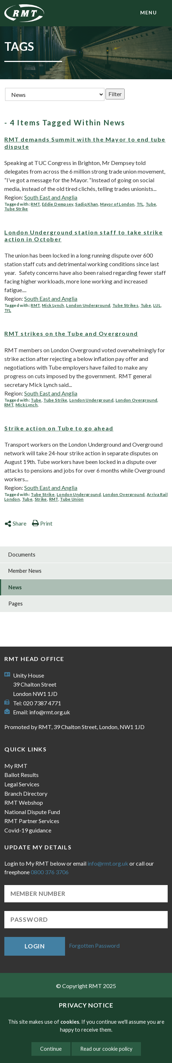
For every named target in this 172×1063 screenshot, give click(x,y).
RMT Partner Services (31, 820)
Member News (25, 571)
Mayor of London (117, 204)
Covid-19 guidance (27, 830)
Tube (151, 204)
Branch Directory (25, 793)
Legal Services (21, 784)
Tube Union (71, 499)
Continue (51, 1049)
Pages (15, 603)
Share (15, 523)
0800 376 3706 (50, 871)
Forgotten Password (94, 945)
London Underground (88, 305)
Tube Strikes (125, 305)
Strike (41, 499)
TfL (140, 204)
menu (148, 12)
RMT (35, 204)
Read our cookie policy (106, 1049)
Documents (21, 554)
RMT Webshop (23, 802)
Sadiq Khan (86, 204)
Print (42, 523)
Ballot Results (21, 774)
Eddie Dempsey (57, 204)
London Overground (137, 400)
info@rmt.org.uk (49, 712)
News (15, 587)
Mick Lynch (53, 305)
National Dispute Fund (32, 811)
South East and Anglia (50, 197)
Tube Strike (16, 208)
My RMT (15, 765)
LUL (157, 305)
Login (35, 946)
